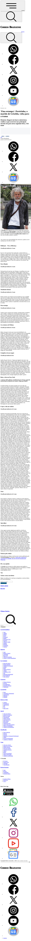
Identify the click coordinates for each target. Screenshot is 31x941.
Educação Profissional (8, 674)
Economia (5, 637)
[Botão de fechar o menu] (15, 862)
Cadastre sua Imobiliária (8, 727)
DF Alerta (5, 761)
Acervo (22, 31)
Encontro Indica (6, 773)
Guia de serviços (7, 719)
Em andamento (6, 684)
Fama (4, 692)
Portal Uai (5, 780)
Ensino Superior (6, 664)
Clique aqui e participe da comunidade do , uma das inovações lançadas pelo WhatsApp (13, 558)
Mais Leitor (5, 708)
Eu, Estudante (4, 660)
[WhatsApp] (13, 53)
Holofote (5, 644)
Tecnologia (5, 645)
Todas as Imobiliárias (8, 725)
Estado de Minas (7, 779)
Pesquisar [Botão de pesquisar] (3, 626)
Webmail (5, 697)
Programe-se (6, 703)
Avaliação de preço (7, 749)
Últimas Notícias (7, 669)
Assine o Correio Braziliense (9, 658)
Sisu (4, 673)
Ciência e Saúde (6, 642)
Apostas (5, 938)
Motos (4, 752)
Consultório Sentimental (8, 693)
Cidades (5, 633)
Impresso (3, 649)
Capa (4, 632)
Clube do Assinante (7, 657)
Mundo (4, 638)
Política (5, 634)
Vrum (2, 742)
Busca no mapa (6, 716)
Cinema (5, 702)
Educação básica (6, 663)
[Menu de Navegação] (13, 6)
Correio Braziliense (5, 629)
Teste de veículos (7, 748)
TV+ (4, 707)
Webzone (5, 696)
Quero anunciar (6, 732)
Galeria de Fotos (6, 723)
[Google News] (13, 105)
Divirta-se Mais (4, 699)
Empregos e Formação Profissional (10, 736)
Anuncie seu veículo (7, 746)
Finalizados (5, 687)
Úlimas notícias (6, 718)
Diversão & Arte (6, 639)
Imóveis (5, 733)
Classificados (4, 729)
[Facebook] (13, 64)
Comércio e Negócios (8, 739)
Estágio (5, 667)
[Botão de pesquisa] (11, 16)
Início (3, 136)
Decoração (5, 722)
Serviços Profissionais (8, 738)
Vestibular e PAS (7, 672)
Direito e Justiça (6, 653)
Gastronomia (6, 694)
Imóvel (2, 711)
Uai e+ (4, 781)
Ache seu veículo (7, 745)
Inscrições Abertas (7, 685)
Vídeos (4, 751)
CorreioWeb (3, 689)
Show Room (6, 721)
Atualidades (5, 772)
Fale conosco (6, 676)
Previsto (5, 683)
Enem (4, 668)
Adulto (4, 737)
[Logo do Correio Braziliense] (11, 31)
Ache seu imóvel (7, 713)
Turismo (5, 646)
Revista (5, 771)
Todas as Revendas (7, 754)
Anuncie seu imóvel (7, 715)
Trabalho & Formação (8, 665)
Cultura (5, 670)
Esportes (5, 640)
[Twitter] (13, 74)
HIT (4, 706)
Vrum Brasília (6, 764)
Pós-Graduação (6, 675)
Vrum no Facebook (7, 753)
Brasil (4, 635)
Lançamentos (6, 717)
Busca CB (5, 655)
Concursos (3, 679)
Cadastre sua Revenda (8, 755)
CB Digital (5, 654)
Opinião (5, 643)
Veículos (5, 734)
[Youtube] (13, 95)
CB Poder (5, 763)
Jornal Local (6, 762)
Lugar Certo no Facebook (8, 724)
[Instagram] (13, 85)
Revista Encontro (5, 767)
